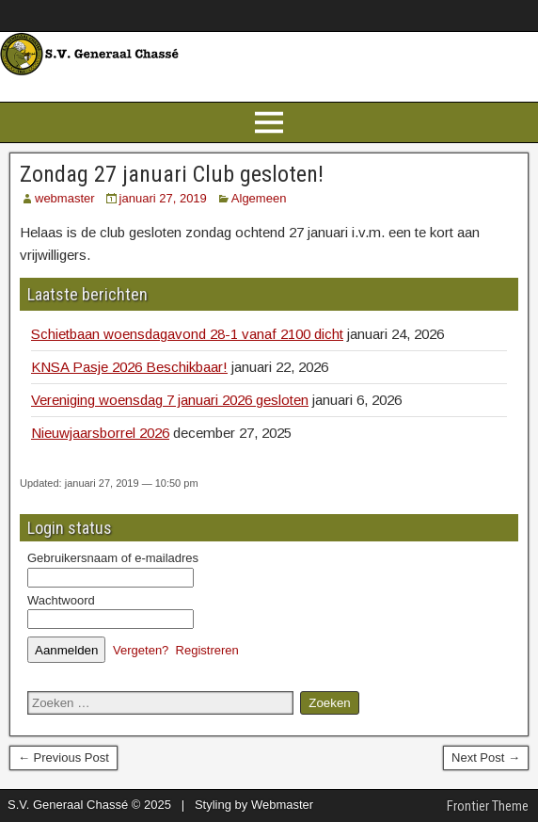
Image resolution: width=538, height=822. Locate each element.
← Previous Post (63, 757)
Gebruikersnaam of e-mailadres (112, 558)
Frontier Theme (488, 806)
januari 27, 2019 (163, 198)
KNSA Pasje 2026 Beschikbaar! (129, 367)
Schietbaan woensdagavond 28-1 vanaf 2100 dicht (187, 334)
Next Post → (485, 757)
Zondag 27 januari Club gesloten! (172, 174)
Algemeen (259, 198)
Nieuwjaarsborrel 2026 (100, 433)
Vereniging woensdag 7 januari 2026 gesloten (170, 400)
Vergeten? (140, 650)
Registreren (207, 650)
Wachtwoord (61, 600)
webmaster (65, 198)
